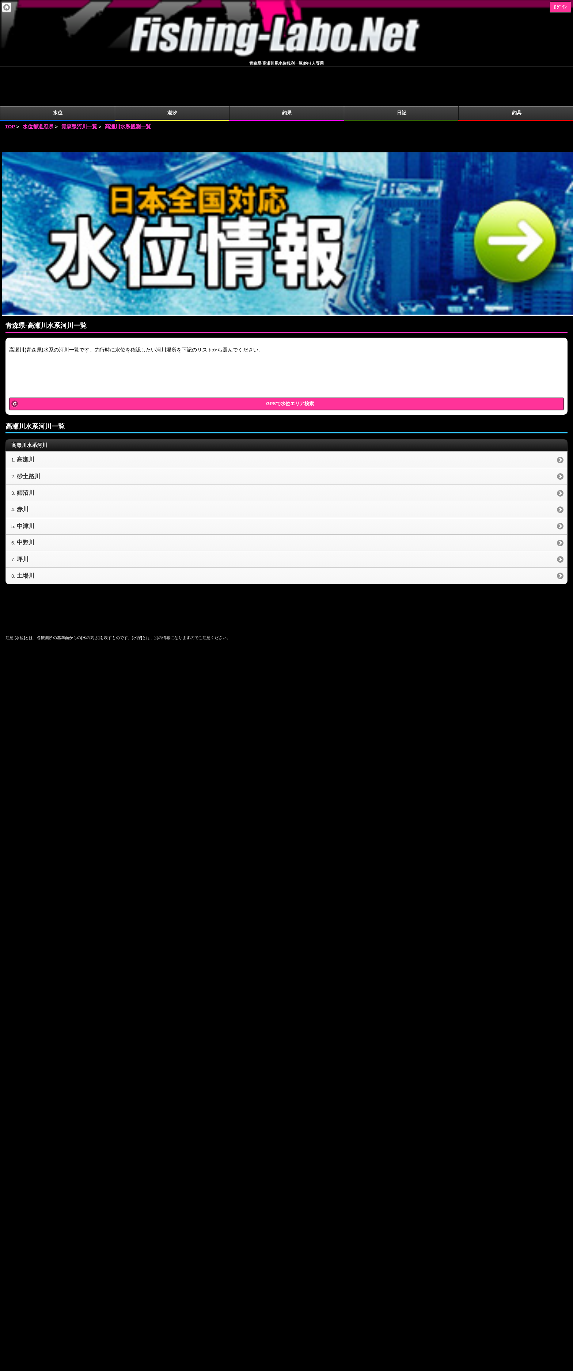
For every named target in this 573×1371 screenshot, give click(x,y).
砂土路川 (28, 437)
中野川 (25, 503)
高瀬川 (25, 420)
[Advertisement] (286, 102)
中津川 (25, 486)
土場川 (25, 536)
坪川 (23, 520)
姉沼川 (25, 453)
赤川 (23, 470)
